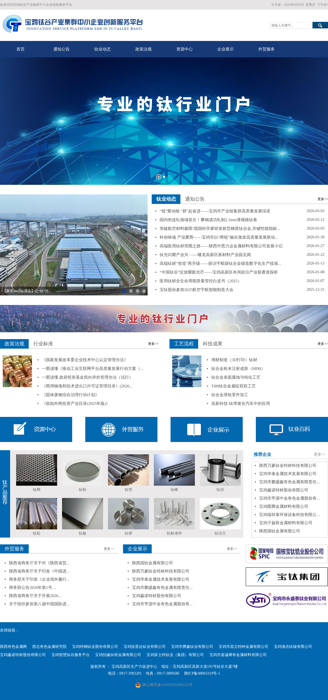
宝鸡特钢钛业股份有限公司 (95, 647)
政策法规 (143, 49)
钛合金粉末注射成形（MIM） (238, 368)
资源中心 (184, 49)
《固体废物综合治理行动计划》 (70, 395)
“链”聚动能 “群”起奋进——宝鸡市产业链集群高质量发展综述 (215, 211)
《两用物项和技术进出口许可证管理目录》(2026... (87, 386)
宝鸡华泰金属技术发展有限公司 (288, 476)
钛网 (36, 490)
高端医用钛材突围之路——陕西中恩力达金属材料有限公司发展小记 (221, 246)
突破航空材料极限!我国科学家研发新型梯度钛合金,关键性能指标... (220, 228)
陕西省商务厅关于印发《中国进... (39, 571)
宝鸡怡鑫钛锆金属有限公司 (118, 655)
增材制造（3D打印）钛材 (234, 360)
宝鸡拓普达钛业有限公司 (145, 647)
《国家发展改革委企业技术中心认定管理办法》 (85, 360)
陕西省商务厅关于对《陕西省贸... (39, 563)
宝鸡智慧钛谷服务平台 (70, 655)
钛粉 (82, 490)
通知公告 (61, 49)
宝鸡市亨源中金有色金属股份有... (289, 500)
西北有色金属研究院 (49, 647)
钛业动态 (102, 49)
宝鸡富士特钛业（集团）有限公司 (175, 655)
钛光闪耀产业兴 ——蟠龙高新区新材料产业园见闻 (205, 255)
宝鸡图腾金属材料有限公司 (283, 508)
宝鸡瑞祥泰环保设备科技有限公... (289, 517)
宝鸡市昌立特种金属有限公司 (243, 647)
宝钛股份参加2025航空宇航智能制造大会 (196, 289)
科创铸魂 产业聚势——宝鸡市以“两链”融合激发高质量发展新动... (219, 237)
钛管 (128, 490)
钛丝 (220, 490)
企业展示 (225, 49)
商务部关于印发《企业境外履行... (39, 579)
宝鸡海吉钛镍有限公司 (293, 647)
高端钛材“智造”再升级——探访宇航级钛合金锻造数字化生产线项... (220, 263)
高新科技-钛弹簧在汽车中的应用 (240, 403)
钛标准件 (174, 533)
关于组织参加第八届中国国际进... (39, 604)
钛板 (82, 533)
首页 (20, 49)
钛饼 (128, 533)
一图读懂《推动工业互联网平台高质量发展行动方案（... (92, 368)
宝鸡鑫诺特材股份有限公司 (283, 492)
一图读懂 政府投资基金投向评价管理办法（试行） (87, 377)
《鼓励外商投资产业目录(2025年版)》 (76, 403)
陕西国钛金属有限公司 (279, 533)
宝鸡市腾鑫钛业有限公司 (192, 647)
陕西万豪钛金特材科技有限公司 (288, 467)
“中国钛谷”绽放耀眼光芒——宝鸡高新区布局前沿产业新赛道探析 (219, 272)
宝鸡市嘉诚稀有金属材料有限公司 (238, 655)
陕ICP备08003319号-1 (202, 673)
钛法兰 (220, 533)
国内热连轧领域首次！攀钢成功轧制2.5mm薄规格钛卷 (208, 220)
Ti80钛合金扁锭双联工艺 (233, 386)
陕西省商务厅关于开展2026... (35, 596)
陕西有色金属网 (13, 647)
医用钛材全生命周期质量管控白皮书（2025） (201, 281)
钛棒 (174, 490)
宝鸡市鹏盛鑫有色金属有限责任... (289, 484)
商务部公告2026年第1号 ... (32, 587)
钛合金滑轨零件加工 (229, 395)
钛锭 (36, 533)
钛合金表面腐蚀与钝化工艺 (235, 377)
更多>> (323, 199)
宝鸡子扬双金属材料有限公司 (285, 525)
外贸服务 (266, 49)
